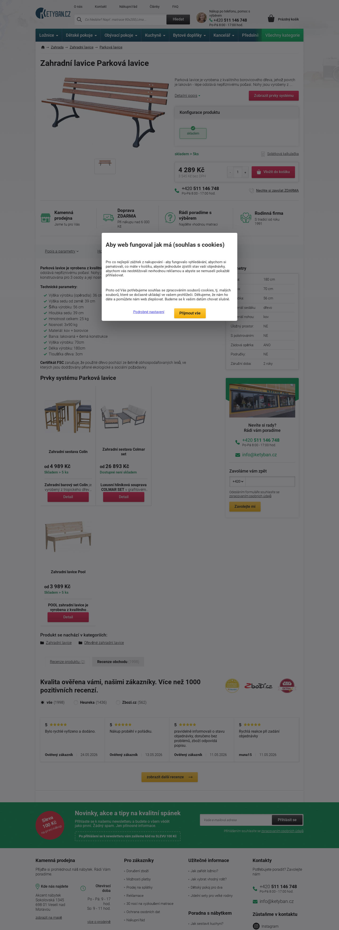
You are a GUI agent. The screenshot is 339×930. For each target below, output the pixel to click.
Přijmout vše (190, 313)
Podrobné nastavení (148, 312)
